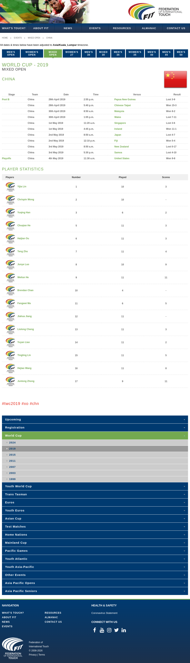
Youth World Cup (18, 486)
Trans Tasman (16, 494)
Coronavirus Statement (104, 613)
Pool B (5, 99)
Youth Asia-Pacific (19, 566)
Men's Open (11, 53)
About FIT (41, 28)
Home (5, 38)
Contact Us (176, 28)
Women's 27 (71, 53)
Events (95, 28)
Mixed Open (34, 38)
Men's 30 (89, 53)
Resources (122, 28)
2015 (12, 454)
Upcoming (13, 419)
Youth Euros (15, 510)
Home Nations (16, 534)
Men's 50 (181, 53)
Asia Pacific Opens (20, 583)
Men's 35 (118, 53)
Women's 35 (135, 53)
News (68, 28)
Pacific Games (16, 550)
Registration (15, 427)
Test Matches (15, 526)
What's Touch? (13, 28)
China (49, 38)
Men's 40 (152, 53)
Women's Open (31, 53)
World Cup (13, 435)
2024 (12, 442)
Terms (41, 654)
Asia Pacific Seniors (21, 591)
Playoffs (6, 158)
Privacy (32, 654)
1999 (12, 479)
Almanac (149, 28)
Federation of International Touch (12, 648)
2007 (12, 466)
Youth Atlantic (16, 558)
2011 (12, 460)
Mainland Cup (16, 542)
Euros (10, 502)
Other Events (15, 575)
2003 (12, 473)
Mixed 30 (103, 53)
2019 (12, 448)
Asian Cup (13, 518)
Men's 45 (166, 53)
